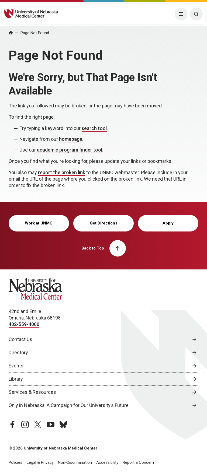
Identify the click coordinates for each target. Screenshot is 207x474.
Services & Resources (32, 392)
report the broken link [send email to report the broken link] (61, 172)
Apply (168, 223)
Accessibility (107, 462)
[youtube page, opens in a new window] (50, 424)
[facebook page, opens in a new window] (12, 424)
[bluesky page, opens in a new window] (63, 424)
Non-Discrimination (75, 462)
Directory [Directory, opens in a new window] (18, 352)
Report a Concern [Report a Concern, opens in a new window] (138, 462)
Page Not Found (34, 32)
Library (16, 379)
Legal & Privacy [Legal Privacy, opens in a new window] (40, 462)
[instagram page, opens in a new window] (25, 424)
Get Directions (103, 223)
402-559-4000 (24, 324)
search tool (94, 128)
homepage (70, 139)
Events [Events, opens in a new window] (16, 365)
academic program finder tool (69, 150)
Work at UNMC (39, 223)
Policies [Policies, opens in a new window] (15, 462)
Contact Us (20, 339)
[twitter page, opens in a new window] (38, 424)
